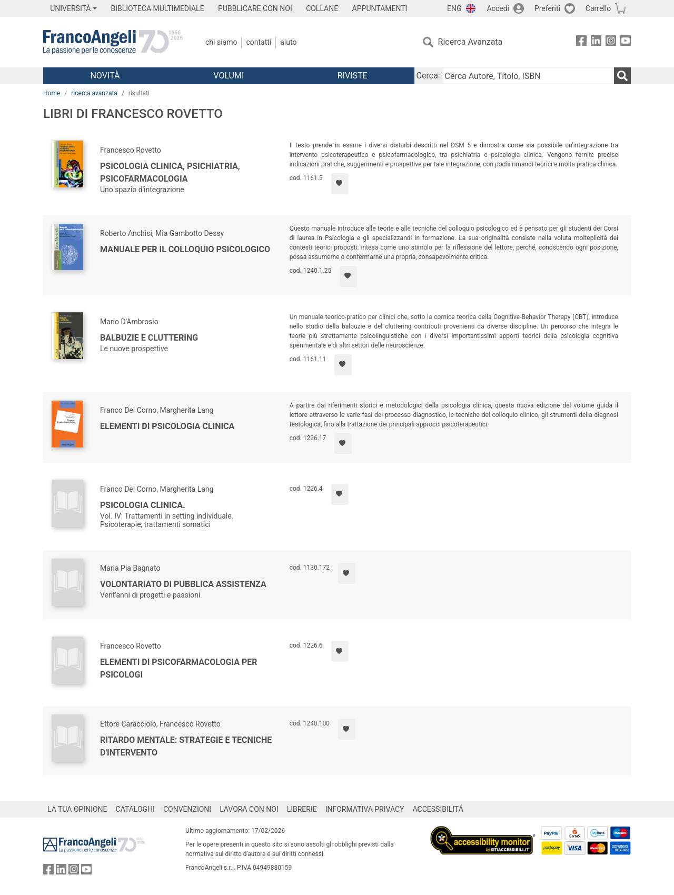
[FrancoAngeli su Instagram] (611, 42)
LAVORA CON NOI (249, 809)
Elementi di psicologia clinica (167, 426)
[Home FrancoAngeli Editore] (113, 42)
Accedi (498, 8)
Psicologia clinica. (142, 505)
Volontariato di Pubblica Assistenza (183, 584)
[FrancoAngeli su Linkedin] (596, 42)
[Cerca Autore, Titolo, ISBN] (528, 75)
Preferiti (547, 8)
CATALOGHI (135, 809)
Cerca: (428, 76)
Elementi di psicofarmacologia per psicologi (178, 668)
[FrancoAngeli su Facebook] (581, 42)
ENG (454, 8)
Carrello (598, 8)
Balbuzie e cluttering (149, 338)
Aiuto (288, 42)
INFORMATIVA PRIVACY (364, 809)
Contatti (258, 42)
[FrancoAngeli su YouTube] (625, 42)
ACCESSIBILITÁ (438, 809)
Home (51, 93)
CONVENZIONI (187, 809)
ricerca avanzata (94, 93)
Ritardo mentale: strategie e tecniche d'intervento (186, 746)
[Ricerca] (622, 75)
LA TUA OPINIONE (77, 809)
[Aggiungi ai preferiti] (340, 183)
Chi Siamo (221, 42)
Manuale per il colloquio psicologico (185, 249)
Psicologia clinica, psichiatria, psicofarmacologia (170, 172)
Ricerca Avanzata (470, 42)
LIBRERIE (302, 809)
